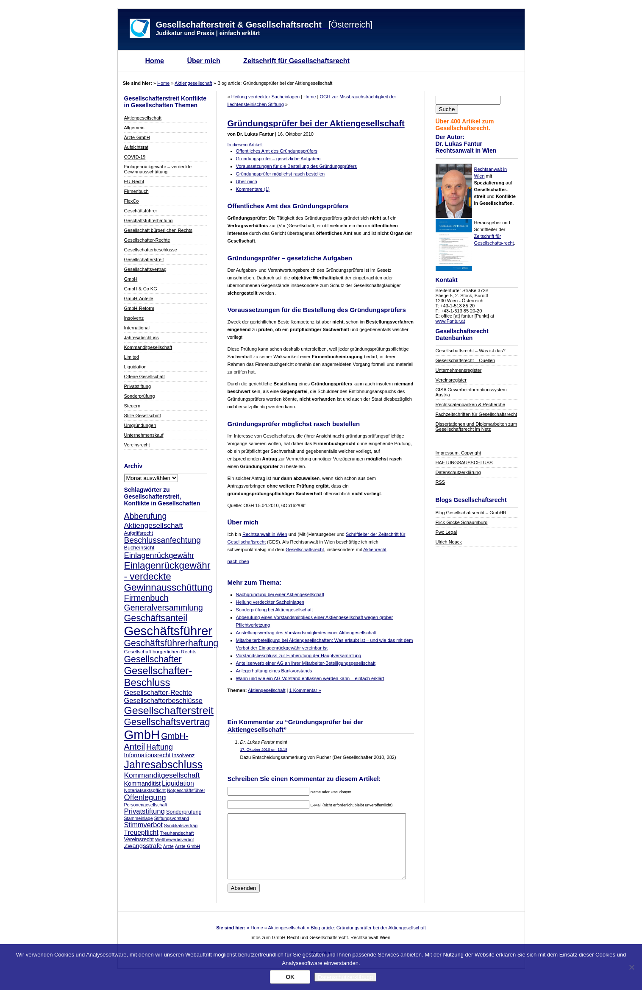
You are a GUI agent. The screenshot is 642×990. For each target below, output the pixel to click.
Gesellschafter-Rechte (147, 240)
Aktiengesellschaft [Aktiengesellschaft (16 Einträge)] (153, 525)
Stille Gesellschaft (142, 415)
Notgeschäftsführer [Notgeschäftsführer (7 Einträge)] (186, 790)
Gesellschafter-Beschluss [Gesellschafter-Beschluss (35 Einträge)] (158, 676)
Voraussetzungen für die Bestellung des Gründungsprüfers (296, 166)
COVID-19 (135, 156)
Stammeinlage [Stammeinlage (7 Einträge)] (138, 818)
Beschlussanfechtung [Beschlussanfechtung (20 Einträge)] (162, 539)
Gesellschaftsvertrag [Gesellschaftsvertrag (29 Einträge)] (167, 722)
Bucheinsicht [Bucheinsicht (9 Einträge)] (139, 548)
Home (154, 60)
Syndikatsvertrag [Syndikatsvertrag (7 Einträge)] (180, 825)
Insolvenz (134, 318)
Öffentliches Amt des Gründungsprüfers (276, 150)
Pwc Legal (446, 532)
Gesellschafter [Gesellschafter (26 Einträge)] (153, 659)
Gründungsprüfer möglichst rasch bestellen (280, 173)
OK (290, 976)
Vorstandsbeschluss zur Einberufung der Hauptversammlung (298, 655)
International (137, 327)
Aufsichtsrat (136, 147)
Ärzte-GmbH (137, 137)
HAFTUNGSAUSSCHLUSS (464, 462)
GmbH (131, 279)
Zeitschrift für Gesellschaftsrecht (296, 60)
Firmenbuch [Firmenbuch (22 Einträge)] (146, 597)
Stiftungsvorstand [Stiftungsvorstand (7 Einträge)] (171, 818)
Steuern (132, 405)
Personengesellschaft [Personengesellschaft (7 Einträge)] (145, 804)
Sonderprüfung (139, 396)
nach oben (238, 561)
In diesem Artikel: (245, 144)
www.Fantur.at (450, 320)
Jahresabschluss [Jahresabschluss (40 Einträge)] (163, 764)
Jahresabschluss (141, 337)
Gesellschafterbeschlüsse (150, 249)
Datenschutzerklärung (458, 472)
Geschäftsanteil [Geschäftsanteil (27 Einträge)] (155, 618)
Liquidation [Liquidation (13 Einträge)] (178, 783)
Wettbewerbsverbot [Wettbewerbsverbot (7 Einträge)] (174, 839)
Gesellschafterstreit (144, 259)
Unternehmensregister (459, 370)
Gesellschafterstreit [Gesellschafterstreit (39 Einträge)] (169, 710)
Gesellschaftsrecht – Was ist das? (471, 350)
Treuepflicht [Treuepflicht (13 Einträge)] (141, 832)
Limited (131, 357)
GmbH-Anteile (138, 298)
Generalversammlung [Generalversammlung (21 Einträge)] (163, 607)
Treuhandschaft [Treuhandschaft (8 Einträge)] (177, 833)
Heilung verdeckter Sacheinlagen (265, 96)
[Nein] (631, 967)
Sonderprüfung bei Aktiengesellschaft (274, 609)
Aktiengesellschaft (193, 83)
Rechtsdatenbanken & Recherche (471, 404)
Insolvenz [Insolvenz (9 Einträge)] (183, 756)
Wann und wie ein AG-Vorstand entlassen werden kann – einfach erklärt (310, 678)
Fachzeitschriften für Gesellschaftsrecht (476, 414)
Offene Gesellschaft (144, 376)
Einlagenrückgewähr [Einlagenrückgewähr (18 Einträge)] (159, 555)
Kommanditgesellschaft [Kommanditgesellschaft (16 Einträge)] (162, 775)
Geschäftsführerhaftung (148, 220)
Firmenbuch (136, 191)
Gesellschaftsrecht (305, 549)
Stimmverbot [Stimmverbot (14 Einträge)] (143, 824)
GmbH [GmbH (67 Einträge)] (142, 735)
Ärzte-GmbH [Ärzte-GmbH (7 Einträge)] (187, 846)
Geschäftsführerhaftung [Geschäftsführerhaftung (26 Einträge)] (171, 643)
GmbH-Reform (139, 308)
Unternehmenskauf (144, 435)
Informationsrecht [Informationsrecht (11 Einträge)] (147, 755)
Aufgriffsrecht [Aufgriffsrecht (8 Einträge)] (138, 532)
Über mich (203, 60)
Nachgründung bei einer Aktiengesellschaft (280, 594)
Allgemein (134, 127)
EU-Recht (134, 181)
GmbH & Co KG (140, 288)
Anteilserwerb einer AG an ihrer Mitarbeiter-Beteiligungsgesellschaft (306, 663)
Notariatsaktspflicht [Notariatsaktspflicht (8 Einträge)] (145, 790)
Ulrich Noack (449, 541)
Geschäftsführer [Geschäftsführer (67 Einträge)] (168, 631)
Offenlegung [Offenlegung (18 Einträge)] (145, 797)
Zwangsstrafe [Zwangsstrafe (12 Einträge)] (143, 845)
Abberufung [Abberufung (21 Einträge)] (145, 516)
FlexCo (131, 201)
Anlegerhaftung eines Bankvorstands (274, 670)
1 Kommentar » (305, 690)
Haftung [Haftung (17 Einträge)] (159, 747)
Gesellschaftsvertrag (145, 269)
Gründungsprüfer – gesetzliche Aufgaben (278, 158)
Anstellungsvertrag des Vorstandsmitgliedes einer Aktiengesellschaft (306, 632)
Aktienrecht (374, 549)
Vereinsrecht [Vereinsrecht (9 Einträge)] (139, 839)
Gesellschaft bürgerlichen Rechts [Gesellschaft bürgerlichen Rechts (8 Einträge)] (160, 651)
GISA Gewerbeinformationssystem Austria (471, 392)
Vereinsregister (451, 379)
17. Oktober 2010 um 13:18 (263, 749)
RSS (440, 482)
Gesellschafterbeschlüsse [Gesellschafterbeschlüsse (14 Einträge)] (163, 700)
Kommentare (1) (253, 189)
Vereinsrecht (137, 444)
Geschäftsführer (140, 210)
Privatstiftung (137, 386)
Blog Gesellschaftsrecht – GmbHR (471, 512)
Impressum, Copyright (458, 452)
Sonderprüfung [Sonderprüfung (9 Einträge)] (184, 812)
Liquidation (135, 366)
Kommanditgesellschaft (148, 347)
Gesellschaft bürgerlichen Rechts (158, 230)
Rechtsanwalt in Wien (264, 534)
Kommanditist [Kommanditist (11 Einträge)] (142, 783)
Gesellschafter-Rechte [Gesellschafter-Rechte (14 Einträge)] (158, 692)
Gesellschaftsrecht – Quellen (465, 360)
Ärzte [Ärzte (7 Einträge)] (168, 846)
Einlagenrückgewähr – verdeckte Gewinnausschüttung (158, 169)
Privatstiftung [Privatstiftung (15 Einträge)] (144, 811)
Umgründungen (140, 425)
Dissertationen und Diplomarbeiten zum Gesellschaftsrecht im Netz (476, 426)
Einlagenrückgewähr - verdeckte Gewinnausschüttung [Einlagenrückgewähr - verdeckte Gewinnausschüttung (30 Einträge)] (168, 576)
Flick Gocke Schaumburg (462, 522)
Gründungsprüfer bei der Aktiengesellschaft (316, 123)
